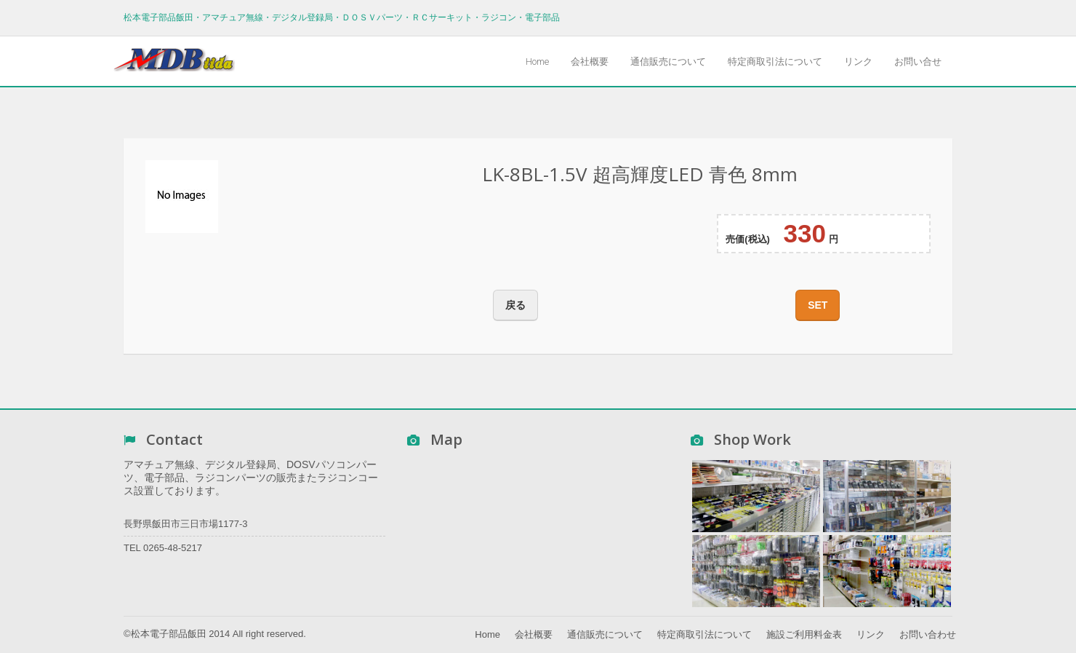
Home (537, 61)
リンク (858, 61)
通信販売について (668, 61)
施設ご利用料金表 (804, 634)
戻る (515, 305)
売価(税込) (748, 239)
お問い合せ (918, 61)
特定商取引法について (775, 61)
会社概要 (590, 61)
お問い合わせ (927, 634)
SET (817, 305)
